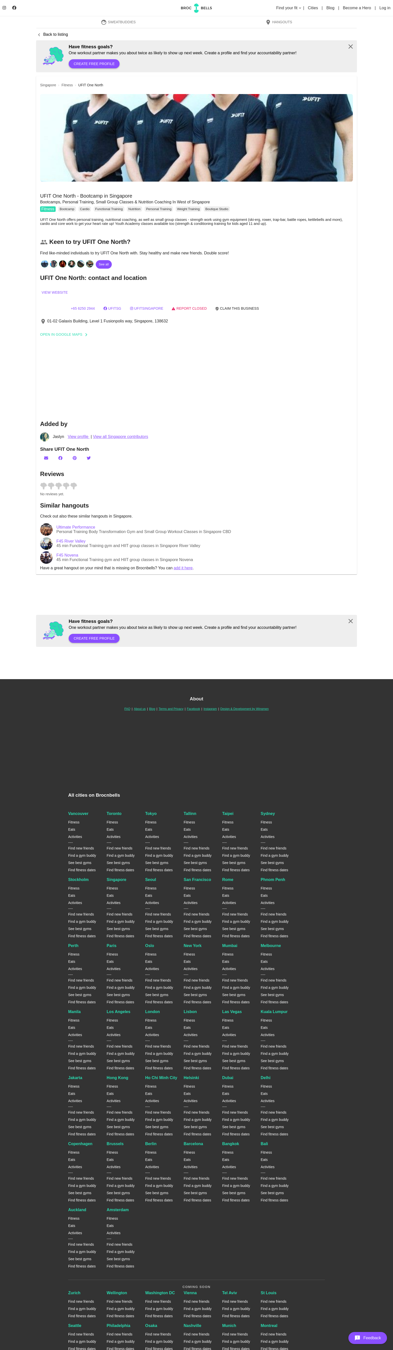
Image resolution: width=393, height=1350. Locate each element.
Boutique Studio (216, 209)
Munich (229, 1325)
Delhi (265, 1078)
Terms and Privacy (171, 709)
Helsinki (191, 1078)
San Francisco (197, 879)
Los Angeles (119, 1012)
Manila (74, 1012)
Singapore (116, 879)
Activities (75, 837)
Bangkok (230, 1144)
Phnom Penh (273, 879)
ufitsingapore (147, 308)
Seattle (74, 1325)
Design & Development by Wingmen (244, 709)
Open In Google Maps (65, 334)
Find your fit (289, 8)
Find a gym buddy (82, 855)
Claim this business (237, 308)
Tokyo (151, 813)
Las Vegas (232, 1012)
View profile (78, 436)
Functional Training (109, 209)
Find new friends (81, 848)
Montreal (269, 1325)
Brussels (115, 1144)
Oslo (149, 946)
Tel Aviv (229, 1293)
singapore (48, 85)
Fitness (47, 209)
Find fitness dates (82, 870)
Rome (227, 879)
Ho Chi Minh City (161, 1078)
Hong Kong (117, 1078)
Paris (112, 946)
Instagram (210, 709)
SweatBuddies (118, 22)
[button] (196, 138)
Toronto (114, 813)
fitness (67, 85)
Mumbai (229, 946)
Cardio (84, 209)
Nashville (192, 1325)
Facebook (193, 709)
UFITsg (113, 308)
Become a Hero (357, 8)
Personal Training (158, 209)
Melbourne (271, 946)
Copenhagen (80, 1144)
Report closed (189, 308)
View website (55, 292)
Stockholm (78, 879)
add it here (183, 568)
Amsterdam (118, 1210)
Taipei (227, 813)
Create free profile (94, 63)
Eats (71, 829)
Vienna (190, 1293)
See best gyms (79, 863)
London (152, 1012)
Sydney (268, 813)
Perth (73, 946)
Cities (313, 8)
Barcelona (193, 1144)
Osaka (151, 1325)
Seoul (150, 879)
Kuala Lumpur (274, 1012)
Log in (384, 8)
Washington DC (160, 1293)
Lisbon (190, 1012)
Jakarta (75, 1078)
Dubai (227, 1078)
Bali (264, 1144)
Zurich (74, 1293)
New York (193, 946)
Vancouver (78, 813)
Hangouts (279, 22)
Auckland (77, 1210)
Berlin (150, 1144)
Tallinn (190, 813)
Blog (331, 8)
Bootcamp (67, 209)
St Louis (268, 1293)
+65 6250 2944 (82, 308)
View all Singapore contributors (120, 436)
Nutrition (134, 209)
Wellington (117, 1293)
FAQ (127, 709)
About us (140, 709)
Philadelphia (118, 1325)
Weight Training (188, 209)
